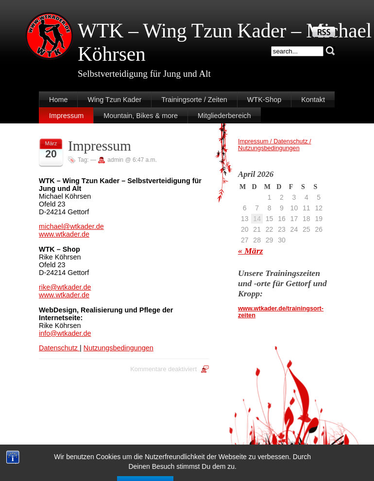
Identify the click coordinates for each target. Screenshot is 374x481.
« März (250, 251)
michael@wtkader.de (71, 226)
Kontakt (313, 99)
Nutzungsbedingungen (118, 348)
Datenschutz (59, 348)
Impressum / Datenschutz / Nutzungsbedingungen (274, 145)
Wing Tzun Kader (114, 99)
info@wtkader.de (65, 333)
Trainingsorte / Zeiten (194, 99)
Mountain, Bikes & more (140, 116)
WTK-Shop (264, 99)
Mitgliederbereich (224, 116)
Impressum (66, 116)
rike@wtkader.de (65, 287)
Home (58, 99)
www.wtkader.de (64, 234)
